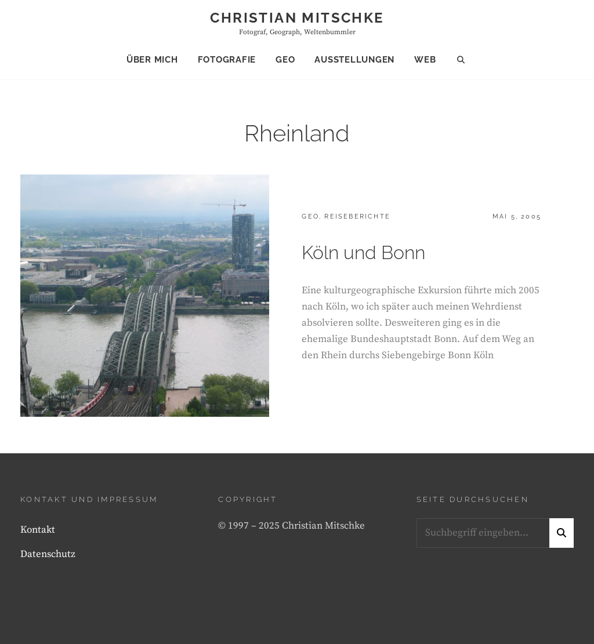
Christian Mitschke (296, 17)
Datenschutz (47, 554)
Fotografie (227, 59)
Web (425, 59)
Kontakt (37, 529)
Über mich (152, 59)
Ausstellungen (354, 59)
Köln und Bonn (363, 252)
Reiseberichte (357, 216)
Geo (285, 59)
